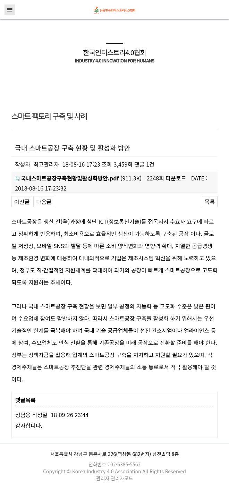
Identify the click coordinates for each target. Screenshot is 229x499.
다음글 (43, 201)
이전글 (21, 201)
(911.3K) (78, 178)
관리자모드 (122, 478)
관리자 (103, 478)
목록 (210, 201)
